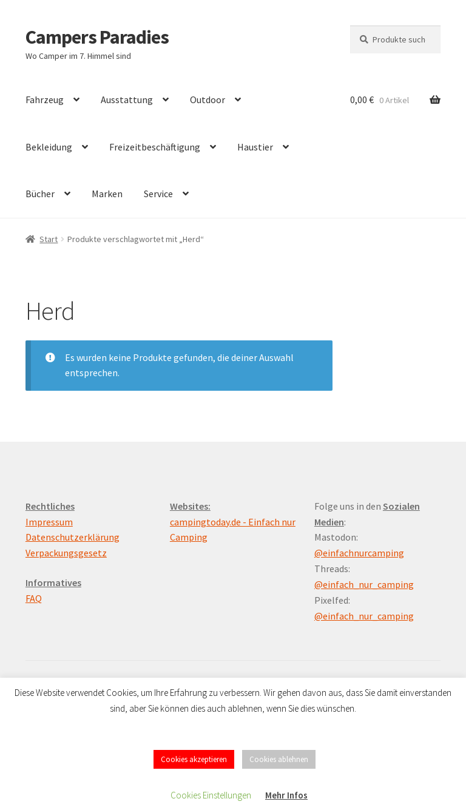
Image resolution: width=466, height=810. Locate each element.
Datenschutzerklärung (72, 537)
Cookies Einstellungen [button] (211, 795)
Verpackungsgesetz (66, 553)
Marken (107, 193)
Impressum (49, 522)
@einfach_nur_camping (364, 584)
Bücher (40, 193)
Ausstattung (127, 99)
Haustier (255, 147)
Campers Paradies (97, 37)
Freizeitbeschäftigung (154, 147)
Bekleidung (48, 147)
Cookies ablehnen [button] (278, 759)
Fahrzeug (44, 99)
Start (48, 239)
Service (158, 193)
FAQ (33, 598)
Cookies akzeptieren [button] (194, 759)
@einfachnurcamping (359, 553)
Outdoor (207, 99)
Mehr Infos (286, 795)
